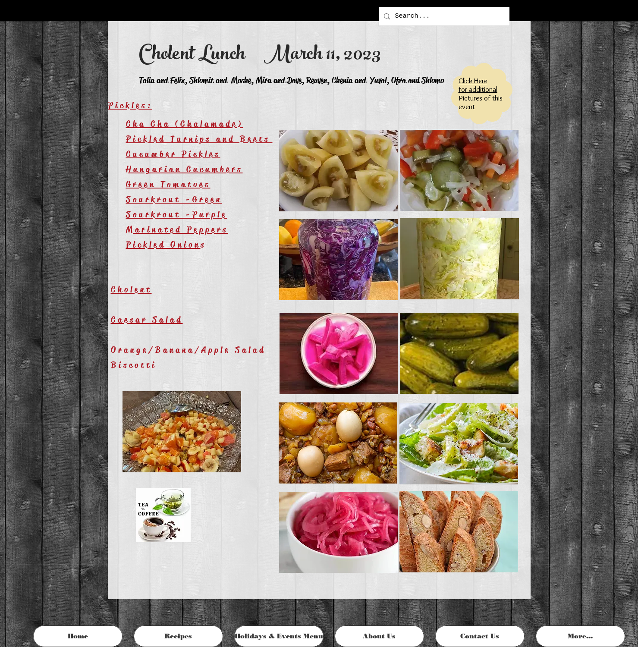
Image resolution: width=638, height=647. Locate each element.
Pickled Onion (163, 244)
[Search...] (443, 16)
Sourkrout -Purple (176, 214)
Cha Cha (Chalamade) (184, 124)
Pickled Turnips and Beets (199, 139)
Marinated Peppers (177, 229)
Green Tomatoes (168, 184)
